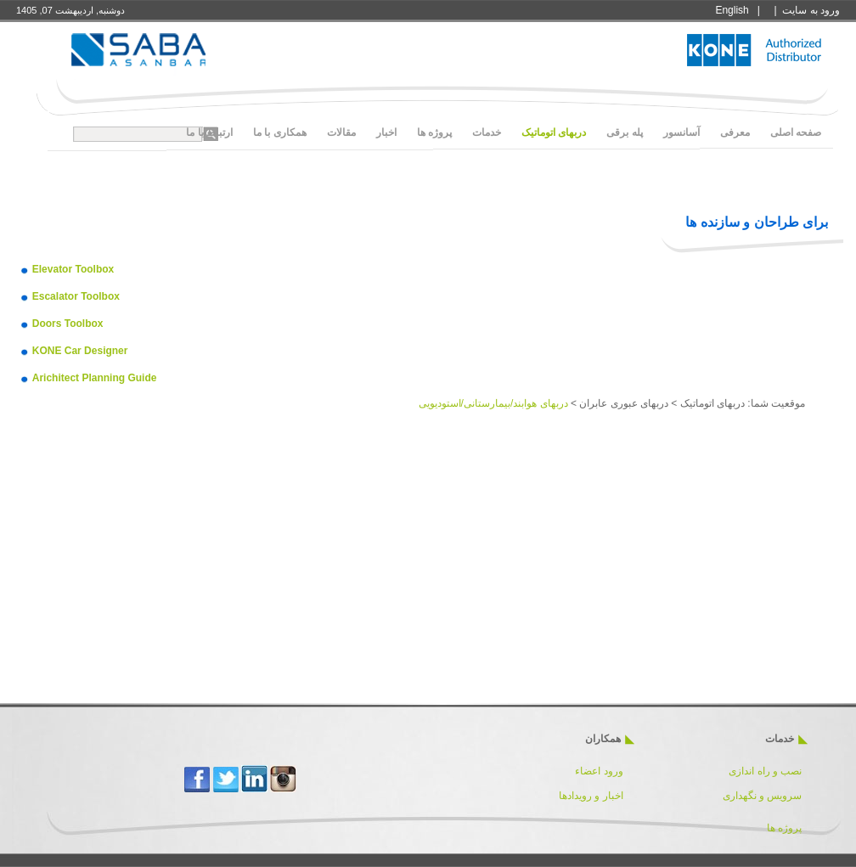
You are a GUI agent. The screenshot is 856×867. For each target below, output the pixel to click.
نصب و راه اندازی (765, 771)
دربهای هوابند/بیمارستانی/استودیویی (493, 403)
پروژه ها (784, 828)
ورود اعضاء (597, 771)
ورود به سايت (811, 10)
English (731, 10)
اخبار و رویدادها (591, 796)
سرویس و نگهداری (762, 796)
